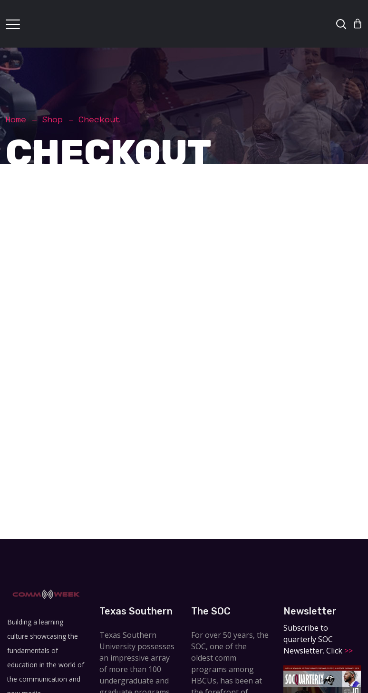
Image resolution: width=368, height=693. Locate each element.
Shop (52, 119)
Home (16, 119)
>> (347, 650)
